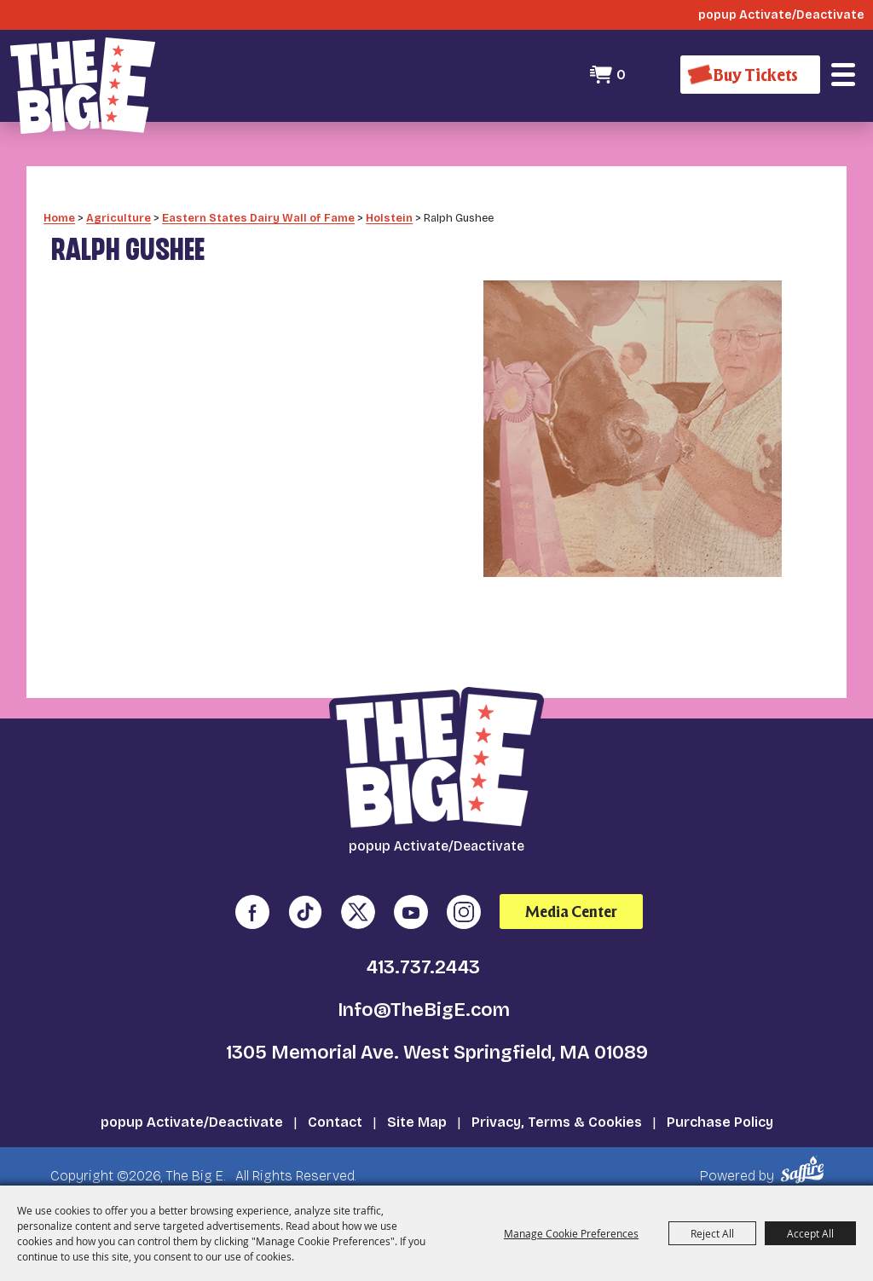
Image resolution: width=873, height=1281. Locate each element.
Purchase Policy (720, 1122)
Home (59, 217)
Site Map (417, 1122)
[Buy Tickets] (750, 74)
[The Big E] (82, 86)
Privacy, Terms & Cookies (556, 1122)
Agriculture (118, 217)
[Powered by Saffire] (805, 1170)
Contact (335, 1122)
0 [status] (621, 74)
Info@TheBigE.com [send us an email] (424, 1010)
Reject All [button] (712, 1233)
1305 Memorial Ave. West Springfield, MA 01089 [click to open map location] (437, 1053)
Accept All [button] (810, 1233)
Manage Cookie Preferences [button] (571, 1233)
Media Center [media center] (571, 911)
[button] (843, 75)
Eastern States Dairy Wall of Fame (258, 217)
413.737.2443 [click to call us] (423, 967)
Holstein (389, 217)
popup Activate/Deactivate (192, 1122)
